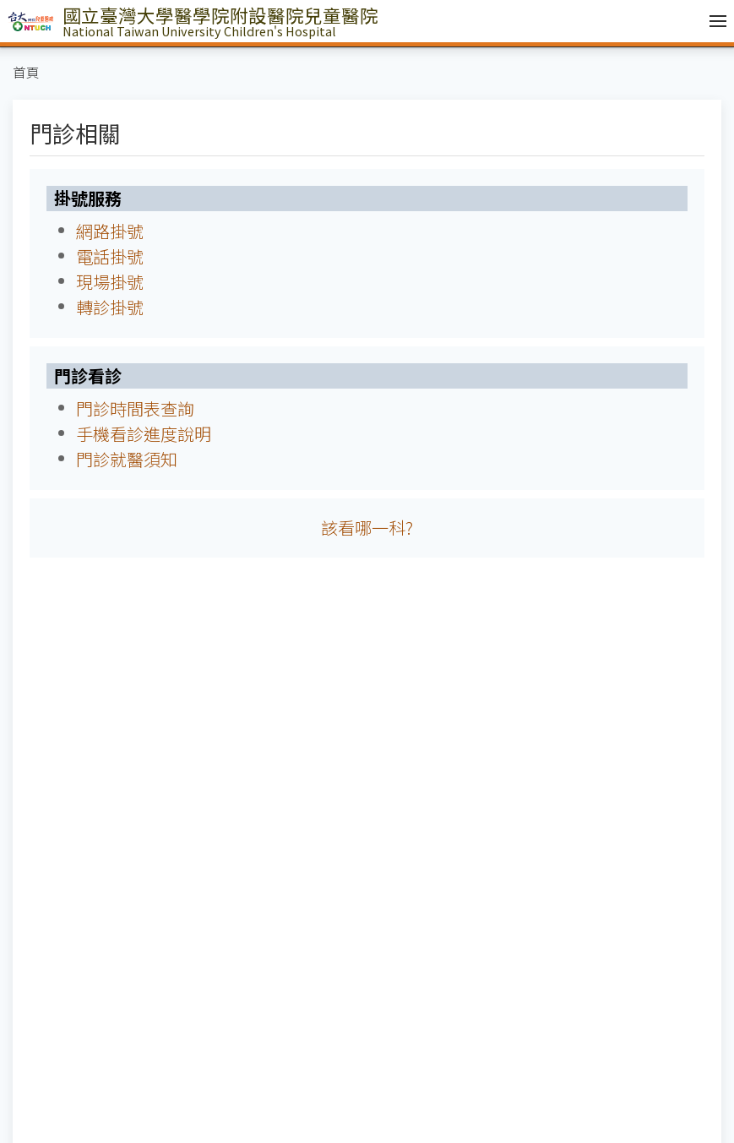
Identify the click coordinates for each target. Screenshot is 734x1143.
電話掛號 (110, 256)
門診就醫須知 (126, 459)
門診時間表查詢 (135, 408)
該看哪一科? (367, 527)
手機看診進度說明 (143, 434)
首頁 (26, 72)
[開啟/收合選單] (713, 21)
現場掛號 (110, 281)
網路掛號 (110, 231)
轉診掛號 (110, 307)
